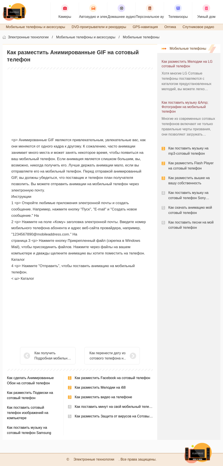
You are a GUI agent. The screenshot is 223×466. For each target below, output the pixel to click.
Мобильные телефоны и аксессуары (85, 37)
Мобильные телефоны (141, 37)
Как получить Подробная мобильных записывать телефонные (53, 356)
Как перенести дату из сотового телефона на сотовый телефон (107, 356)
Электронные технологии (28, 37)
